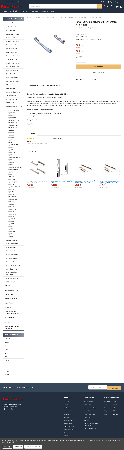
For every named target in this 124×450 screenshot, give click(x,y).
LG (5, 366)
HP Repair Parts (14, 284)
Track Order (14, 13)
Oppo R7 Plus (12, 233)
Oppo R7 (10, 236)
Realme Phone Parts (14, 242)
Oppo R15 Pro (12, 216)
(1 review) (88, 30)
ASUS (6, 369)
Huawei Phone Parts (14, 40)
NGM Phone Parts (14, 271)
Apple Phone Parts (14, 32)
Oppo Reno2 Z (12, 134)
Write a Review (96, 30)
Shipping (66, 415)
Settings (7, 446)
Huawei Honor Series (14, 43)
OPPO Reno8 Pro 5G (13, 122)
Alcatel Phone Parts (14, 246)
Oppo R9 (10, 228)
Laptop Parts (14, 296)
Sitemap (66, 437)
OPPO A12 (11, 179)
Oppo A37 (11, 204)
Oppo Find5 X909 (13, 171)
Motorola (7, 362)
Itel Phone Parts (14, 90)
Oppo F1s (11, 164)
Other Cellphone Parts (12, 280)
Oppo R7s (11, 231)
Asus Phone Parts (14, 54)
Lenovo (7, 373)
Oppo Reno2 (11, 137)
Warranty (24, 13)
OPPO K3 (10, 144)
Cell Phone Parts (13, 25)
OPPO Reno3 (11, 132)
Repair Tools (14, 305)
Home (5, 13)
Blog (52, 13)
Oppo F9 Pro (11, 154)
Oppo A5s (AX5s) (13, 184)
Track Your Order (69, 412)
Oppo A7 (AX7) (12, 181)
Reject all (18, 446)
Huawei (7, 344)
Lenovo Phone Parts (14, 101)
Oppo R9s (11, 223)
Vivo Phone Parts (14, 264)
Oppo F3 (10, 162)
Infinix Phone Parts (14, 87)
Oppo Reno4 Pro (13, 127)
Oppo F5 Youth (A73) (14, 159)
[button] (98, 75)
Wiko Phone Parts (14, 253)
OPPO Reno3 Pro (12, 129)
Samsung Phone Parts (14, 36)
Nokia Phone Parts (14, 76)
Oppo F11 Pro (12, 149)
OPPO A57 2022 (12, 199)
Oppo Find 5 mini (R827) (15, 169)
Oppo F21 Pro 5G (13, 147)
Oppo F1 (10, 167)
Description (33, 88)
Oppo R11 (11, 218)
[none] (50, 45)
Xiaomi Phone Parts (14, 47)
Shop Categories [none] (11, 21)
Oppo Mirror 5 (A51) (14, 189)
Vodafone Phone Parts (14, 267)
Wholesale (44, 13)
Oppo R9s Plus (12, 221)
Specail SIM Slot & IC (11, 320)
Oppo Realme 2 (12, 120)
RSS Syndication (69, 431)
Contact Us (34, 13)
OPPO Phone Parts (14, 108)
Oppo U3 (10, 174)
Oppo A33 (11, 206)
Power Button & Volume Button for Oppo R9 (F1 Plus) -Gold (85, 184)
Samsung (7, 340)
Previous (28, 175)
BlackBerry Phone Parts (14, 58)
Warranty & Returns (69, 421)
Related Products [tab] (35, 154)
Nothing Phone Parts (14, 83)
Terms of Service (69, 427)
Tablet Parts (14, 288)
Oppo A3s (11, 186)
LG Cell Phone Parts (14, 79)
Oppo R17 (11, 213)
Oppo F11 (11, 152)
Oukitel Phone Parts (14, 256)
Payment (66, 418)
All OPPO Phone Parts (14, 112)
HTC (6, 359)
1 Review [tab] (32, 135)
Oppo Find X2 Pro (13, 115)
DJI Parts (14, 309)
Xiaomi (7, 348)
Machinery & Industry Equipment (12, 329)
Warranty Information (51, 88)
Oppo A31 (11, 208)
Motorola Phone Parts (14, 72)
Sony (6, 351)
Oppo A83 (11, 194)
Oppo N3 (10, 176)
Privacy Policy (68, 424)
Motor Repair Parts (14, 301)
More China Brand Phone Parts (14, 276)
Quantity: (79, 59)
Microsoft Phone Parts (14, 94)
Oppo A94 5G (12, 191)
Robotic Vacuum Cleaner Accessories (14, 314)
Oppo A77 (11, 196)
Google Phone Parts (14, 50)
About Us (66, 403)
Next (120, 175)
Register (118, 2)
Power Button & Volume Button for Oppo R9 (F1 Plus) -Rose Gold (109, 184)
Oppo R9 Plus (12, 226)
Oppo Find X (11, 117)
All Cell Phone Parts (12, 29)
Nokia (6, 355)
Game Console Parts (14, 292)
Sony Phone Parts (14, 61)
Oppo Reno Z (12, 139)
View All (7, 377)
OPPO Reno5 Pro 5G (13, 125)
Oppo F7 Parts (12, 157)
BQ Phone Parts (14, 249)
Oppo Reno (11, 142)
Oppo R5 (10, 238)
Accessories (14, 324)
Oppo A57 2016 (12, 201)
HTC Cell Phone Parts (14, 69)
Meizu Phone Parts (14, 260)
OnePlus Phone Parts (14, 65)
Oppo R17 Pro (12, 211)
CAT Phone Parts (14, 105)
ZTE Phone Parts (14, 98)
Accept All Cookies (33, 446)
